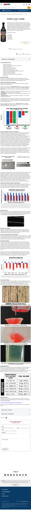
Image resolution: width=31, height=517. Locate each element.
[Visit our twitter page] (8, 476)
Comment (3, 432)
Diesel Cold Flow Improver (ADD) (17, 14)
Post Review (5, 450)
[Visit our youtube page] (17, 476)
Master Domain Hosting (5, 507)
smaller (3, 440)
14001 (25, 502)
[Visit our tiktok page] (20, 476)
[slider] (25, 43)
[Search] (15, 7)
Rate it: (18, 427)
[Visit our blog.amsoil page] (26, 476)
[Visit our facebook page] (5, 476)
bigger (7, 440)
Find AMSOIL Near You (24, 10)
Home (1, 14)
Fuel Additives (9, 14)
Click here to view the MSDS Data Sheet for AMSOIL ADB (11, 402)
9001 (22, 502)
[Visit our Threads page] (14, 476)
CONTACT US (15, 486)
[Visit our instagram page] (11, 476)
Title (2, 429)
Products (4, 14)
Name (3, 426)
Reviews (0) (3, 417)
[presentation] (10, 445)
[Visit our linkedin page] (23, 476)
